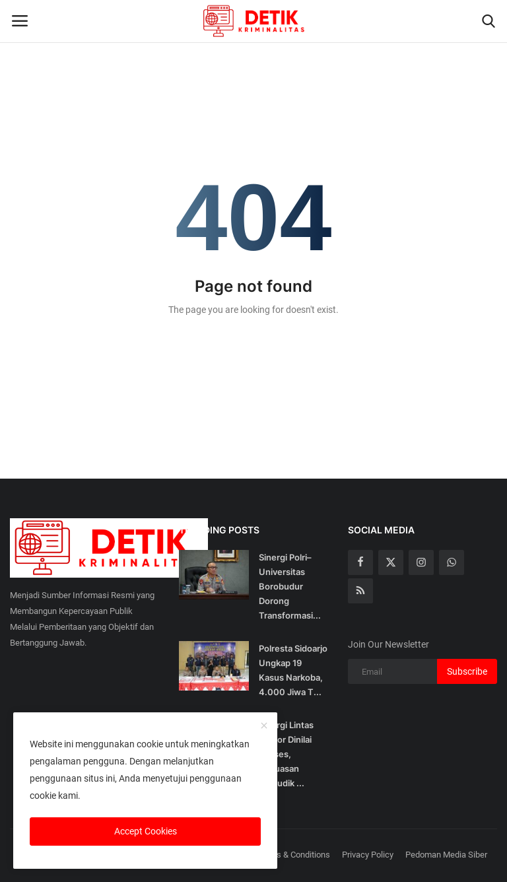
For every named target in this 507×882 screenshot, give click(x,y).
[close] (264, 726)
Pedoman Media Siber (446, 855)
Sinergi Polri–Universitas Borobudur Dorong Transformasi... (290, 586)
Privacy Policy (367, 855)
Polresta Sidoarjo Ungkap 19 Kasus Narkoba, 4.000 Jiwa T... (293, 670)
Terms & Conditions (293, 855)
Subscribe (467, 671)
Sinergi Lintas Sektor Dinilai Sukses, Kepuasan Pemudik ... (286, 754)
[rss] (360, 590)
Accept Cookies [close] (145, 831)
